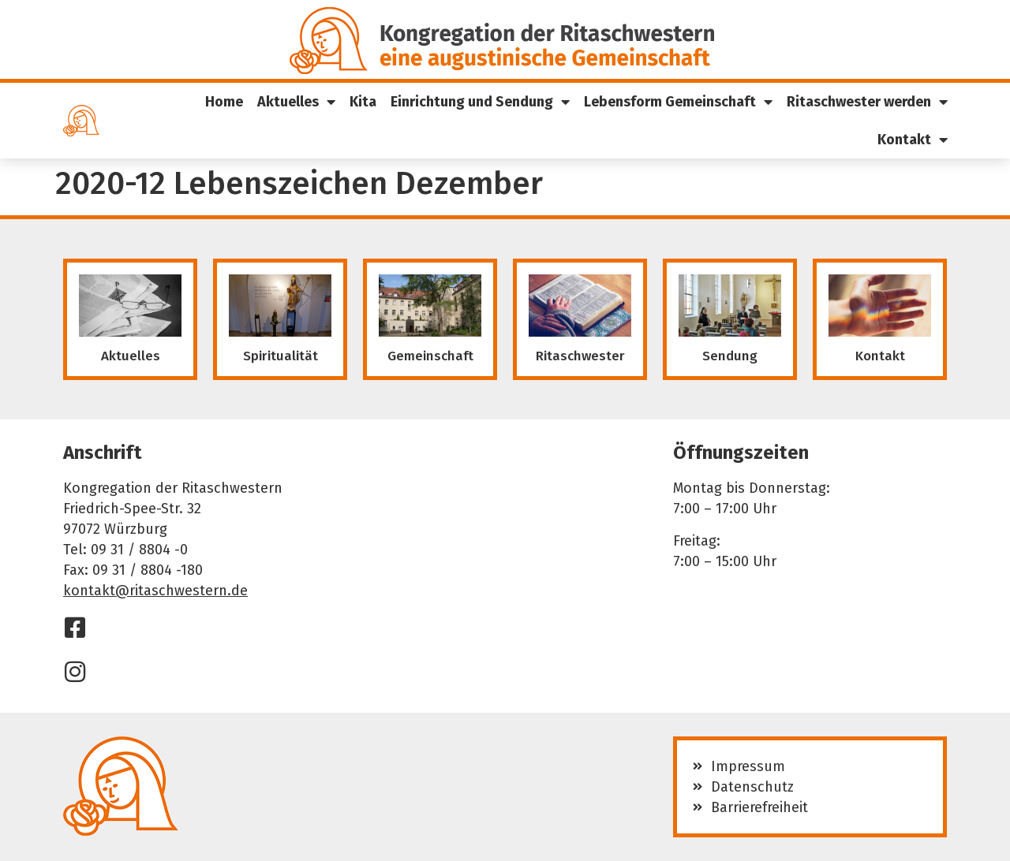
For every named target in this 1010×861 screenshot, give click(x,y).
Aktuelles (296, 102)
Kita (363, 101)
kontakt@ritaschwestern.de (155, 590)
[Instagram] (75, 672)
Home (224, 101)
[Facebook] (75, 627)
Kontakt (912, 140)
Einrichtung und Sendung (480, 102)
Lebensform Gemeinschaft (678, 102)
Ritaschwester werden (867, 102)
